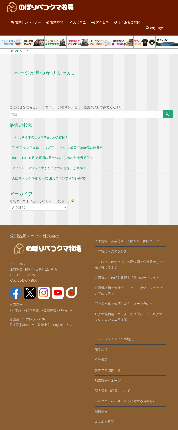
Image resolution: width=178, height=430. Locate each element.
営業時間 (54, 22)
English (65, 310)
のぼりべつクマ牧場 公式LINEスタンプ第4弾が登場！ (50, 178)
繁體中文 (49, 310)
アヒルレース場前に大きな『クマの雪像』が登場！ (49, 168)
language (155, 28)
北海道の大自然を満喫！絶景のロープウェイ (127, 277)
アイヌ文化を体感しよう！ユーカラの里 (124, 303)
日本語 (15, 310)
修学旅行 (101, 349)
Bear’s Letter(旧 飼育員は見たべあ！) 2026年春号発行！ (52, 158)
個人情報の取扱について (112, 390)
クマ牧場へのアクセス (111, 251)
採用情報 (101, 411)
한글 (69, 325)
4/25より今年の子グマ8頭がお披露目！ (40, 137)
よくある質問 (104, 422)
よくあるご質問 (127, 22)
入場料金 (77, 22)
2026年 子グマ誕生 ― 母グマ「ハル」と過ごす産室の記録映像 (57, 147)
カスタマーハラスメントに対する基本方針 (125, 401)
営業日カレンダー (26, 22)
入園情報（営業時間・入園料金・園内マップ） (128, 241)
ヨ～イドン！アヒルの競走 (114, 339)
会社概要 (101, 360)
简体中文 (31, 310)
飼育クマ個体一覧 (108, 370)
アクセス (100, 22)
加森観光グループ (108, 380)
